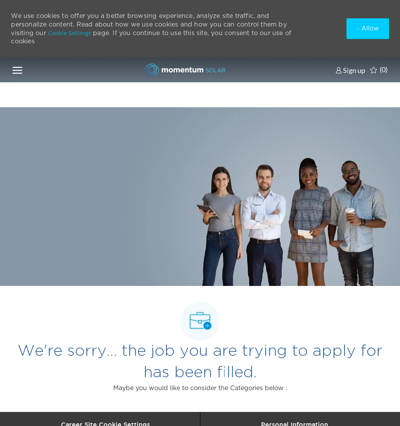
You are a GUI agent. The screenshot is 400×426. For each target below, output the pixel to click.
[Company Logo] (183, 70)
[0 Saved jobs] (379, 70)
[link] (350, 70)
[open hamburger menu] (17, 70)
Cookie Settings (69, 33)
